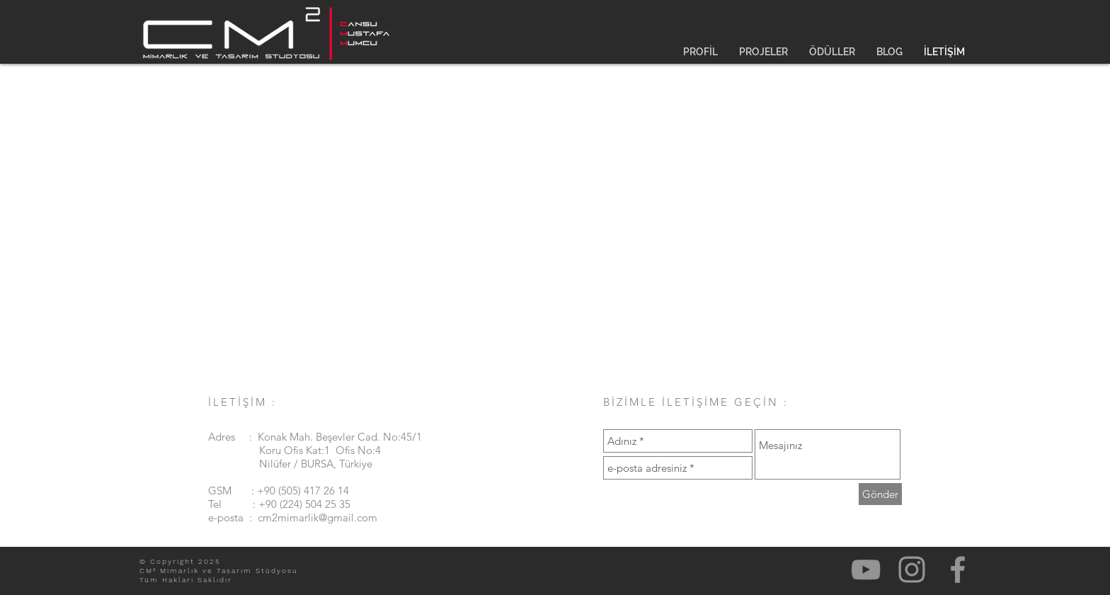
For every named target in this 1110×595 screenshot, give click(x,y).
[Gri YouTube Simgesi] (865, 569)
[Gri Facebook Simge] (957, 569)
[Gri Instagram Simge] (911, 569)
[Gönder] (880, 494)
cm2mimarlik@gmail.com (317, 517)
